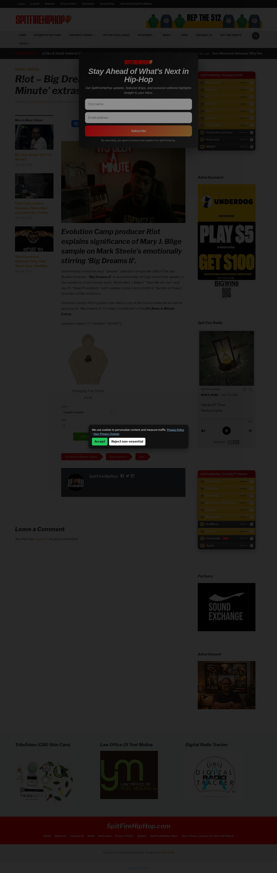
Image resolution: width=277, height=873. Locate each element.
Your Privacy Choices (106, 434)
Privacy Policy (175, 430)
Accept (99, 441)
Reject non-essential (127, 441)
